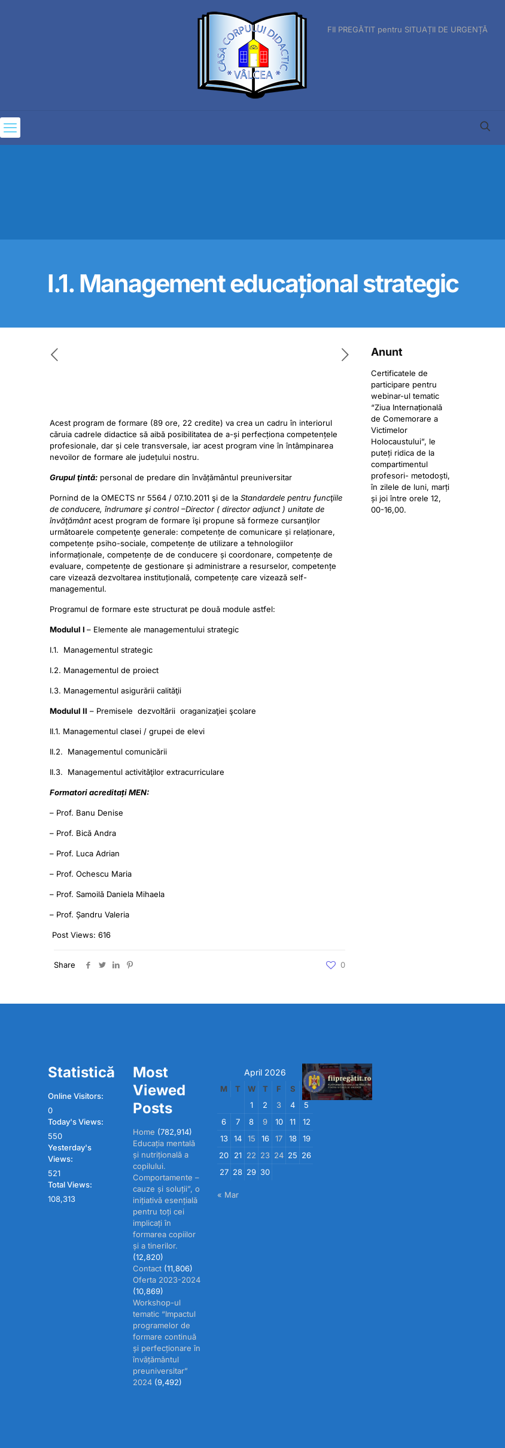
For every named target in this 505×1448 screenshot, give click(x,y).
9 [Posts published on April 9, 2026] (265, 1121)
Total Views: (71, 1184)
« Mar (228, 1194)
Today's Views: (76, 1121)
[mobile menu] (10, 127)
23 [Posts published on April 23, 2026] (265, 1155)
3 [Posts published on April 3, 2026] (278, 1105)
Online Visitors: (76, 1096)
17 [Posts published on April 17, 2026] (278, 1138)
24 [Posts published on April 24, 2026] (279, 1155)
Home (144, 1132)
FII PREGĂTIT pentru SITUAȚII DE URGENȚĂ (407, 30)
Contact (147, 1268)
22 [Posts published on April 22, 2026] (251, 1155)
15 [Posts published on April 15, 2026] (251, 1138)
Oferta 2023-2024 (166, 1280)
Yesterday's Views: (70, 1153)
